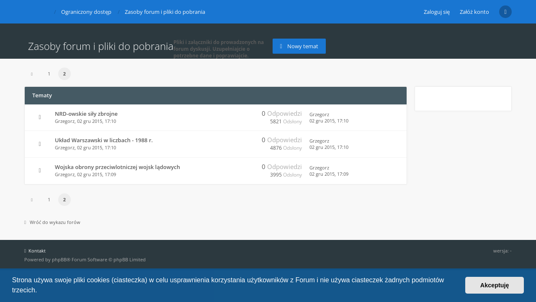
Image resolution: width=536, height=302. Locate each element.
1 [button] (49, 73)
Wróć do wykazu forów (52, 222)
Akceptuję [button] (494, 285)
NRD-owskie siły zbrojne (86, 113)
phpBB (59, 259)
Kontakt (35, 250)
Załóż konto (474, 12)
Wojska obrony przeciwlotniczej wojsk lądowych (117, 167)
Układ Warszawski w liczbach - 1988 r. (104, 140)
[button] (40, 291)
